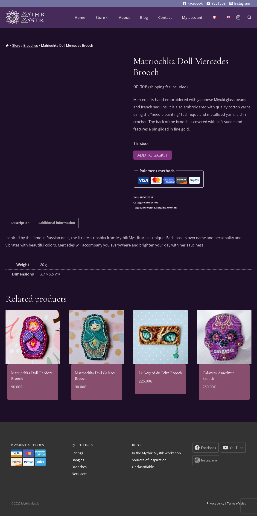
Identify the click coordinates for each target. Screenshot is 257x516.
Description (20, 222)
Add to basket (152, 155)
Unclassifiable (143, 466)
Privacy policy (215, 503)
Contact (165, 17)
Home (80, 17)
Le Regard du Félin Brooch (160, 372)
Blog (144, 17)
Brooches (152, 202)
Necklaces (79, 473)
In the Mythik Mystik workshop (156, 453)
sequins (161, 207)
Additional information (56, 222)
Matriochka (147, 207)
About (124, 17)
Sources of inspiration (149, 460)
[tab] (20, 223)
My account (192, 17)
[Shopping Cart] (238, 17)
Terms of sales (236, 503)
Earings (77, 453)
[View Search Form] (247, 17)
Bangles (78, 460)
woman (172, 207)
